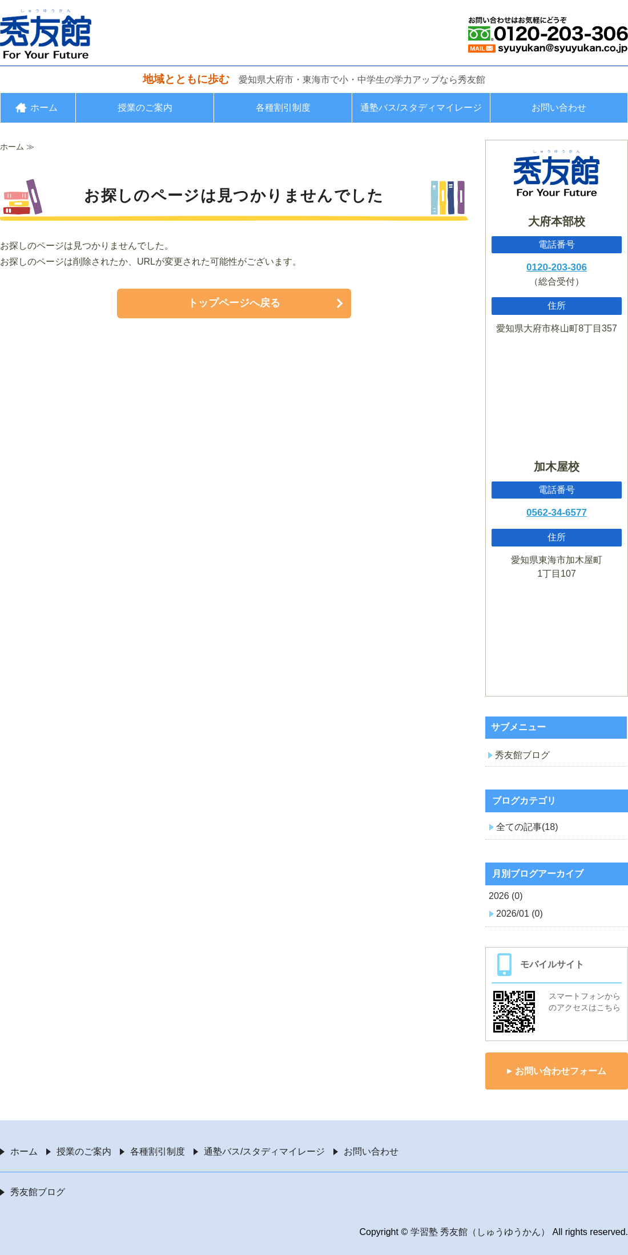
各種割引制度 (283, 107)
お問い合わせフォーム (560, 1071)
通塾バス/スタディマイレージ (420, 107)
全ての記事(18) (527, 827)
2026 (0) (506, 896)
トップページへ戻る (234, 303)
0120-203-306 (556, 267)
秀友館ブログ (522, 755)
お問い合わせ (559, 107)
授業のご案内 (145, 107)
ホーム (44, 107)
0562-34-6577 (556, 512)
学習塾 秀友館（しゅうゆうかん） (480, 1232)
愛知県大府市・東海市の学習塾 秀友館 (45, 34)
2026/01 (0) (519, 913)
